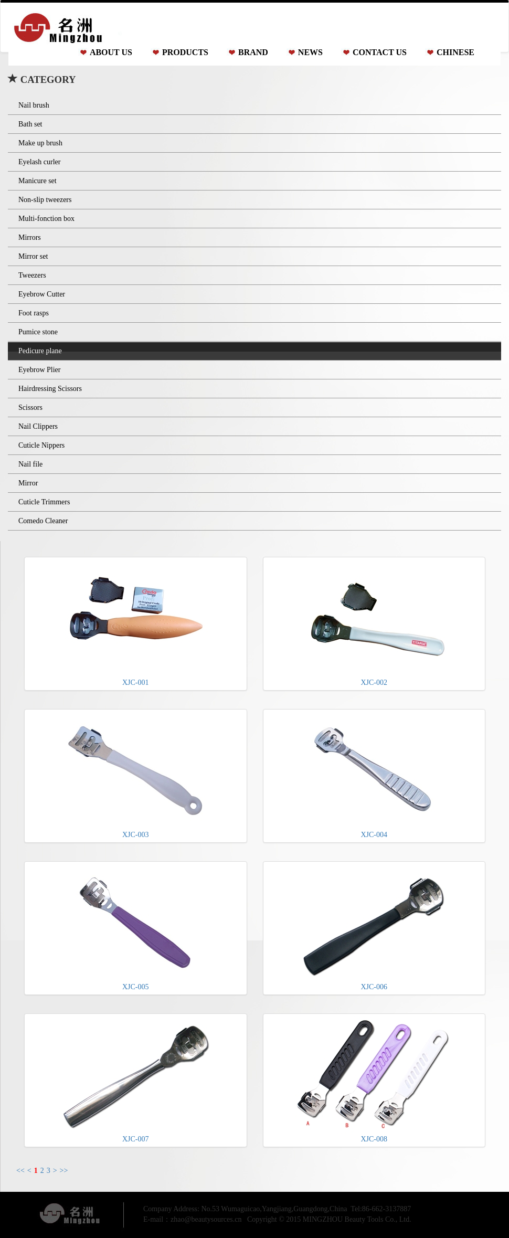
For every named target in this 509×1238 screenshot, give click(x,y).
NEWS (310, 52)
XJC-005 (135, 927)
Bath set (30, 124)
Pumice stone (38, 332)
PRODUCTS (185, 52)
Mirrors (29, 237)
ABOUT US (111, 52)
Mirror (28, 483)
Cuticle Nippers (41, 445)
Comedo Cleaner (43, 521)
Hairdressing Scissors (50, 389)
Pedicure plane (40, 351)
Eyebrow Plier (39, 370)
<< (20, 1170)
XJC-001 (135, 622)
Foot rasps (33, 313)
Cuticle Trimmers (44, 502)
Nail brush (33, 105)
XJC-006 (374, 927)
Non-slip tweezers (44, 200)
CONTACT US (380, 52)
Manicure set (37, 181)
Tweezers (32, 275)
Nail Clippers (38, 426)
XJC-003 (135, 775)
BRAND (253, 52)
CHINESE (455, 52)
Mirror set (33, 256)
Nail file (30, 464)
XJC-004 (374, 775)
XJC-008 (374, 1079)
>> (64, 1170)
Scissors (30, 407)
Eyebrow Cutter (41, 294)
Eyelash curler (39, 162)
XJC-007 (135, 1079)
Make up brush (40, 143)
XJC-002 (374, 622)
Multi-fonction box (46, 219)
